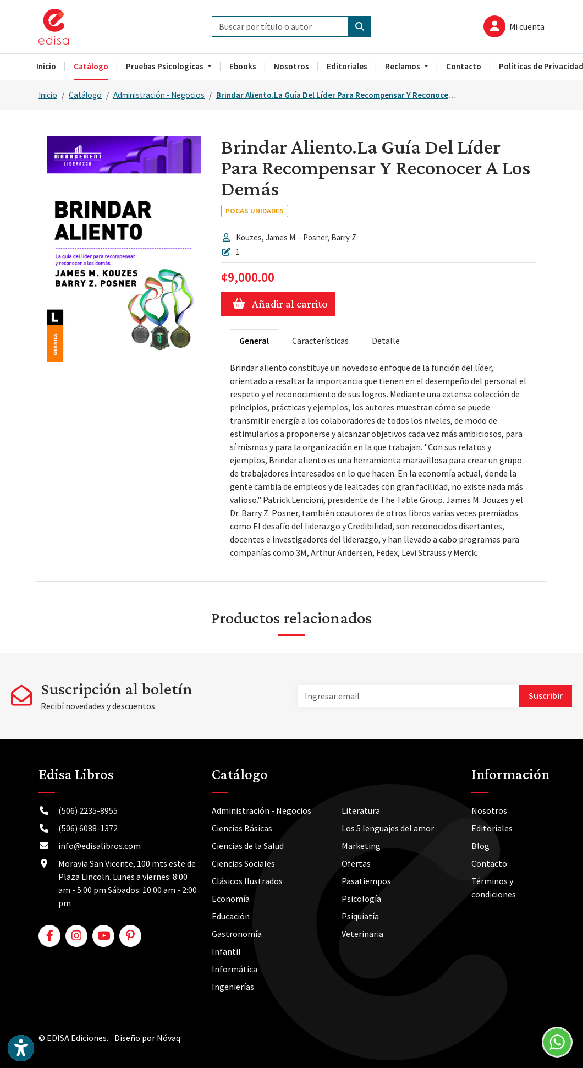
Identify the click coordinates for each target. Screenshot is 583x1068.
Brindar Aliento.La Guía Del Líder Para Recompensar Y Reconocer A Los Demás (357, 95)
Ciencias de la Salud (248, 845)
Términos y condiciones (493, 887)
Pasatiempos (366, 880)
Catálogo (85, 95)
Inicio (47, 95)
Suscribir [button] (546, 695)
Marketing (361, 845)
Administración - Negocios (159, 95)
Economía (231, 898)
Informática (234, 968)
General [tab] (254, 340)
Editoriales (492, 828)
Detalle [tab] (386, 340)
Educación (231, 916)
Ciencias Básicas (242, 828)
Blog (480, 845)
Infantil (226, 951)
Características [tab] (320, 340)
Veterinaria (362, 933)
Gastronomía (237, 933)
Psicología (361, 898)
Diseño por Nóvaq (147, 1037)
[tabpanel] (378, 460)
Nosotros (489, 810)
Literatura (361, 810)
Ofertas (356, 863)
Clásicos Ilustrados (247, 880)
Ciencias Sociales (243, 863)
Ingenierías (233, 986)
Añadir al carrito (278, 304)
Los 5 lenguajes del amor (388, 828)
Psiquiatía (360, 916)
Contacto (489, 863)
